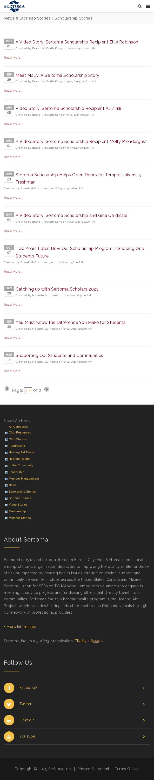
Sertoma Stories (20, 498)
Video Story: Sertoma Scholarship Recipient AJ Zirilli (68, 108)
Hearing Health (19, 458)
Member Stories (20, 517)
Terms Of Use (127, 769)
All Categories (18, 426)
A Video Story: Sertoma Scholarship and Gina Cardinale (72, 215)
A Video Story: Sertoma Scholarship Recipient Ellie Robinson (77, 42)
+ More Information (20, 627)
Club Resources (20, 432)
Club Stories (17, 439)
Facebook (74, 687)
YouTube (74, 736)
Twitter (74, 704)
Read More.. (13, 57)
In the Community (21, 465)
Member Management (24, 478)
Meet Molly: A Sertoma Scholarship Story (57, 75)
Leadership (16, 472)
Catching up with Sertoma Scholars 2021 (57, 289)
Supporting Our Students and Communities (59, 355)
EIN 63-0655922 (89, 641)
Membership (17, 511)
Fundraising (17, 445)
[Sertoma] (14, 5)
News (13, 485)
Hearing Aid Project (22, 452)
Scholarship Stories (22, 491)
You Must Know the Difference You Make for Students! (71, 322)
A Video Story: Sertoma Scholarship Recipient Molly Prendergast (81, 141)
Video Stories (18, 504)
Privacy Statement (93, 769)
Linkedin (74, 720)
